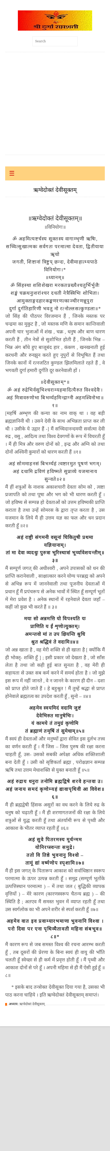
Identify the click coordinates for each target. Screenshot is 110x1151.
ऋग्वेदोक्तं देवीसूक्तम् (32, 1004)
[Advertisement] (48, 103)
